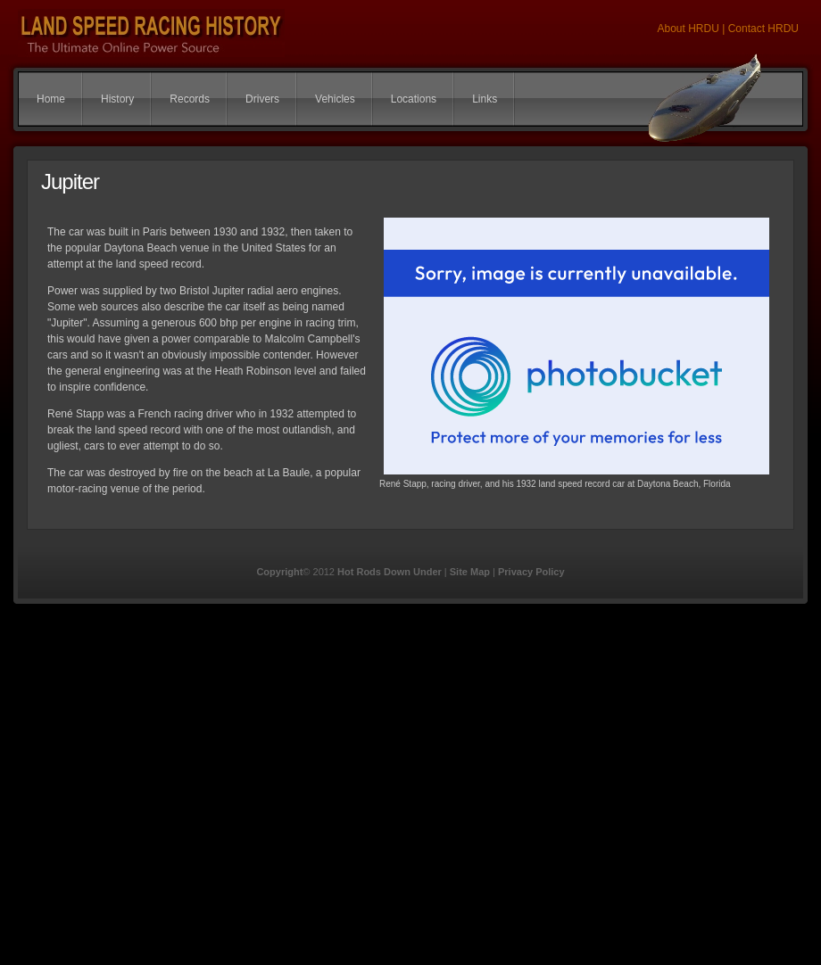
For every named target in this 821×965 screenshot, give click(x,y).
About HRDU (689, 28)
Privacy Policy (531, 571)
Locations (413, 99)
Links (484, 99)
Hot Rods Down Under (389, 571)
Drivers (262, 99)
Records (190, 99)
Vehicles (335, 99)
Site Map (470, 571)
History (117, 99)
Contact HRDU (763, 28)
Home (51, 99)
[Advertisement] (173, 792)
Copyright (279, 571)
